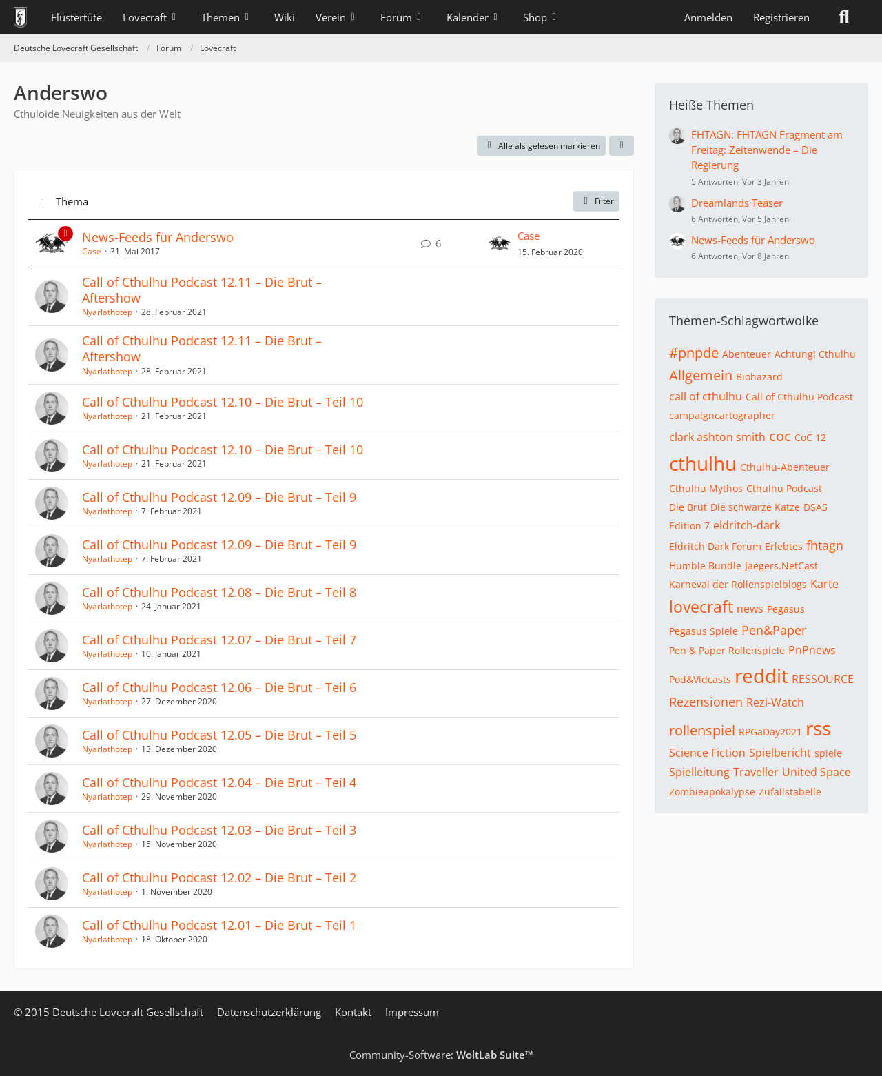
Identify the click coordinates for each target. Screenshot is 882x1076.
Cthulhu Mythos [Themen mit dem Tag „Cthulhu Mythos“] (706, 488)
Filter (596, 201)
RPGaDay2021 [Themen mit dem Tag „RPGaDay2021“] (770, 731)
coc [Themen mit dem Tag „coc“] (780, 436)
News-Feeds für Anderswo (158, 237)
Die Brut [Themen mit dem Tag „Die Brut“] (688, 507)
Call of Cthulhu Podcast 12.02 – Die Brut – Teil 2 (219, 877)
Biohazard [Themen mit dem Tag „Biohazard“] (759, 376)
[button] (621, 146)
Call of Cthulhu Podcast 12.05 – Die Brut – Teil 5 (219, 735)
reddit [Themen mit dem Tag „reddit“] (761, 675)
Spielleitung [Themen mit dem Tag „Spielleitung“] (699, 772)
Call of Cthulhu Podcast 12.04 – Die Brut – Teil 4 (219, 782)
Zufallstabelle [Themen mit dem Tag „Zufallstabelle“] (790, 791)
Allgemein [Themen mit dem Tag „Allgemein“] (700, 375)
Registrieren (781, 17)
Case (91, 251)
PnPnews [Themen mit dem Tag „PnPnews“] (812, 650)
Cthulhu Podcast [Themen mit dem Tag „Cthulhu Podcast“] (784, 488)
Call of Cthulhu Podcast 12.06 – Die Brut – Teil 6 (219, 687)
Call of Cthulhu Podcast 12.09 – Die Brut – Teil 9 (219, 497)
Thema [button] (72, 201)
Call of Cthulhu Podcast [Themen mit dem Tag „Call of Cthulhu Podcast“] (799, 396)
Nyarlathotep (107, 312)
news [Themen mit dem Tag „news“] (750, 608)
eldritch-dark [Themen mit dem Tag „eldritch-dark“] (746, 525)
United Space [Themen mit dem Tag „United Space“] (816, 772)
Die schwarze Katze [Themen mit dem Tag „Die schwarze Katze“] (755, 507)
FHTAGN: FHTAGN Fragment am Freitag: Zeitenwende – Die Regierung (767, 150)
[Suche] (844, 17)
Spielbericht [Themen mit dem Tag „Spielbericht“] (780, 752)
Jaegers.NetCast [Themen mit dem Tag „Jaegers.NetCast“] (781, 565)
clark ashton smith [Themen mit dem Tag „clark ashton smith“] (717, 437)
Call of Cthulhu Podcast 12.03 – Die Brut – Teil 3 (219, 830)
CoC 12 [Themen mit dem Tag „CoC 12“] (810, 437)
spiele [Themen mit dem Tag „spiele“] (828, 753)
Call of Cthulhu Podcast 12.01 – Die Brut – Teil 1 (219, 925)
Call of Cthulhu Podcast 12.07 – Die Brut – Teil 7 (219, 639)
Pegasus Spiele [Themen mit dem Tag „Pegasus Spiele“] (703, 631)
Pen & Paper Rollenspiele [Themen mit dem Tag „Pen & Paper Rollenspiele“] (727, 650)
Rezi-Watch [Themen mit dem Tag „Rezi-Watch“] (775, 702)
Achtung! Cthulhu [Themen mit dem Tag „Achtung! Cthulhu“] (815, 354)
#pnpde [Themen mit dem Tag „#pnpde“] (694, 352)
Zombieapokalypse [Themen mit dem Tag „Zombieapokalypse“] (712, 791)
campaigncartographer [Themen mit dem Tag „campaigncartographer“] (722, 415)
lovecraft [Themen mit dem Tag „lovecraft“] (701, 607)
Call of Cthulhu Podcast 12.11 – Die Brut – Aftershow (202, 290)
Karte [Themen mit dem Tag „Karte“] (824, 583)
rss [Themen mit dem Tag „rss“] (818, 728)
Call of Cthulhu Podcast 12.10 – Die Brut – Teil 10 (222, 402)
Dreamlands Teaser (737, 203)
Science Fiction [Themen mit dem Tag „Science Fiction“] (707, 752)
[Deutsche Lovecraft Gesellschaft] (20, 17)
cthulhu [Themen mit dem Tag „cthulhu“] (703, 463)
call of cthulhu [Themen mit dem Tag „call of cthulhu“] (705, 396)
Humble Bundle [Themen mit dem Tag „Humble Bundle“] (705, 565)
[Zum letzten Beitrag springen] (500, 243)
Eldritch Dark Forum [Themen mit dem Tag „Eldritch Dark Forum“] (715, 546)
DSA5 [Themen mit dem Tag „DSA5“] (815, 507)
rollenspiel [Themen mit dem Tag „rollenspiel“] (702, 730)
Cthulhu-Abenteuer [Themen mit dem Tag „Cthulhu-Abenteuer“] (785, 467)
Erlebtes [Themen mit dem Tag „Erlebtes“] (784, 546)
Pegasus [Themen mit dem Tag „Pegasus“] (786, 609)
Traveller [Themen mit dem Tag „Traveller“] (756, 772)
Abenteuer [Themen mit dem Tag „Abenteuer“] (746, 354)
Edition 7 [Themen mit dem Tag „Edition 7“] (689, 525)
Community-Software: (441, 1055)
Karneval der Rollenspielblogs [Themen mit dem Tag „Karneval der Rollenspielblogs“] (738, 584)
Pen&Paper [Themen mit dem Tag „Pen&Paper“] (773, 630)
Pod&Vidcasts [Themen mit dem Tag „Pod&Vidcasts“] (700, 679)
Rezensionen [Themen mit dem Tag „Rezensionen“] (706, 701)
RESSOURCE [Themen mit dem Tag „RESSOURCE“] (823, 679)
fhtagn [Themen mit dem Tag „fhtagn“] (824, 545)
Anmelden (708, 17)
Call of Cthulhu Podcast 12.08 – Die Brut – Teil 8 (219, 592)
